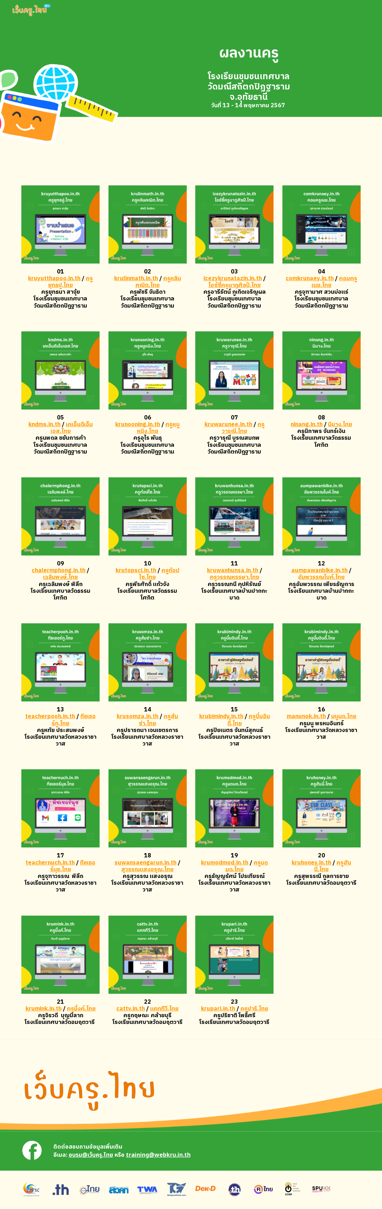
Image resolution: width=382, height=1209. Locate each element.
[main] (249, 53)
